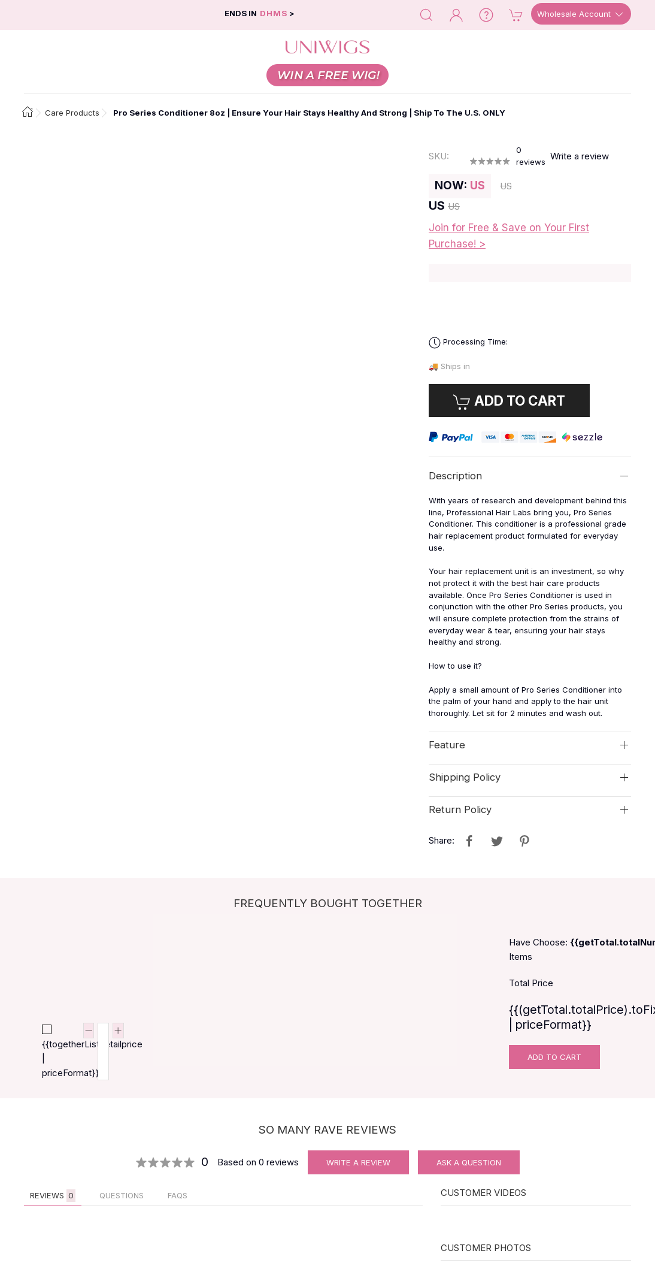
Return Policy (460, 809)
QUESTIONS (121, 1195)
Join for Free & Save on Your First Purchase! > (509, 236)
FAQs (177, 1195)
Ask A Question (468, 1162)
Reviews (52, 1195)
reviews (530, 156)
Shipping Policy (465, 777)
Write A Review (358, 1162)
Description (455, 476)
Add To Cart (554, 1057)
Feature (447, 745)
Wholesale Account (581, 14)
